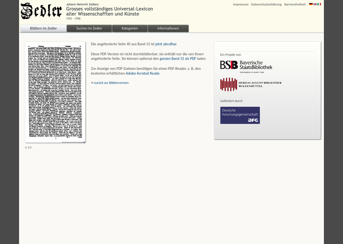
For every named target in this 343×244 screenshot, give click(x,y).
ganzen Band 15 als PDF (178, 58)
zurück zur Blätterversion (110, 83)
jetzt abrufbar (165, 44)
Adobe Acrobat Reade (142, 73)
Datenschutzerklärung (266, 4)
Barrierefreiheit (295, 4)
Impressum (241, 4)
